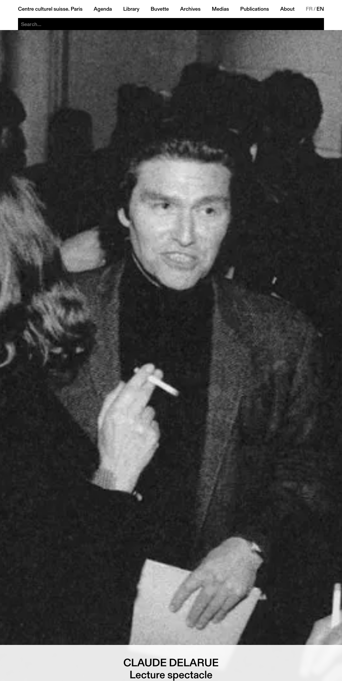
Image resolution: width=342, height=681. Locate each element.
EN (320, 9)
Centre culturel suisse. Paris (50, 9)
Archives (190, 9)
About (287, 9)
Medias (220, 9)
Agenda (103, 9)
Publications (254, 9)
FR (309, 9)
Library (131, 9)
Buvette (160, 9)
